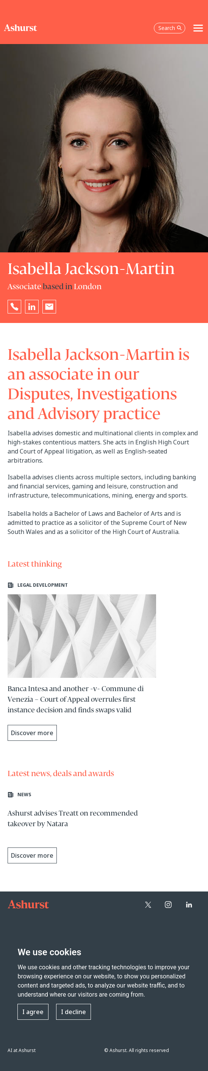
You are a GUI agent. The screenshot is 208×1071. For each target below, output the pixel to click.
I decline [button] (73, 1012)
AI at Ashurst (22, 1050)
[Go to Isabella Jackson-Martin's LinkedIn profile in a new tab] (32, 306)
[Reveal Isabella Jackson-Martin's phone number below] (14, 306)
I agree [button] (33, 1012)
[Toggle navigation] (198, 28)
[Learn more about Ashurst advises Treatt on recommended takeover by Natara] (82, 830)
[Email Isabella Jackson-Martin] (49, 306)
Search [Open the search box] (170, 28)
